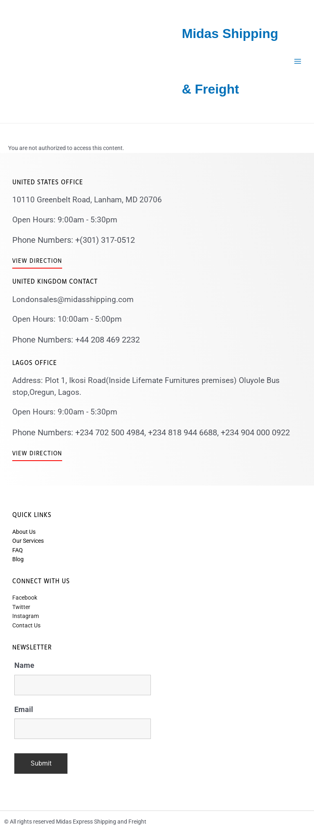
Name (24, 665)
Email (23, 709)
